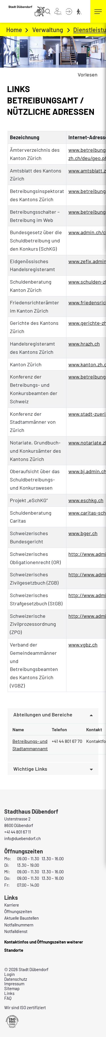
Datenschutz (15, 979)
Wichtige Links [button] (30, 769)
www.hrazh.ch (87, 343)
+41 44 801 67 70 (67, 741)
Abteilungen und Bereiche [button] (42, 714)
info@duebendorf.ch (22, 838)
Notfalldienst (15, 931)
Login (9, 974)
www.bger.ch (86, 533)
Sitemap (12, 988)
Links (9, 993)
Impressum (14, 983)
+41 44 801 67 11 (17, 831)
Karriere (11, 904)
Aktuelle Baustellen (21, 917)
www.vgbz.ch (86, 644)
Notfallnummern (18, 924)
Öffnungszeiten (18, 911)
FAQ (8, 998)
